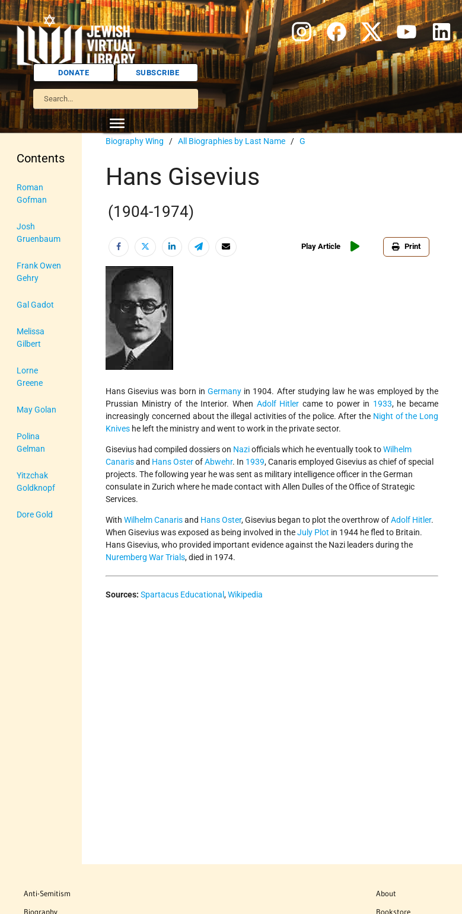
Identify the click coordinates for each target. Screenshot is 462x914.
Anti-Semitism (47, 893)
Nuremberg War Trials (145, 557)
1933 (382, 403)
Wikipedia (245, 594)
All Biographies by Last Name (231, 141)
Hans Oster (172, 461)
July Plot (313, 532)
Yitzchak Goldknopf (36, 482)
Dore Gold (35, 514)
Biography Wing (135, 141)
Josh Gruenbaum (38, 233)
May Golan (36, 409)
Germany (224, 391)
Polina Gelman (31, 442)
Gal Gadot (35, 304)
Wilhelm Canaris (153, 520)
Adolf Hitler (278, 403)
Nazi (241, 449)
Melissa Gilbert (30, 338)
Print (406, 246)
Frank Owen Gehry (39, 272)
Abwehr (218, 461)
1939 (255, 461)
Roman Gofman (32, 193)
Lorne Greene (30, 377)
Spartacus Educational (182, 594)
